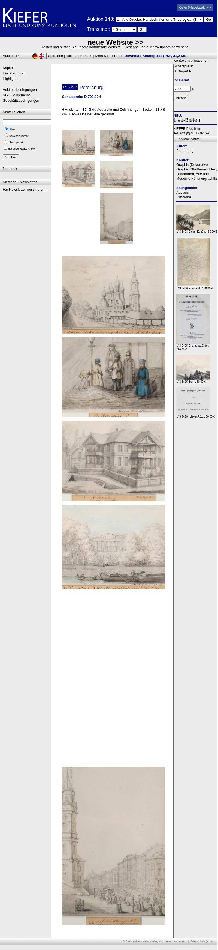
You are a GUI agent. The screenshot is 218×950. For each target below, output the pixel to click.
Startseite (55, 56)
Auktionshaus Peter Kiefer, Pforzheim (148, 941)
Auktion (71, 56)
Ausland (182, 192)
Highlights (10, 79)
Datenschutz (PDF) (201, 941)
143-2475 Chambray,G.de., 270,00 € (193, 346)
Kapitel (8, 68)
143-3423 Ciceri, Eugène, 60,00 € (196, 230)
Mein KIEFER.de (108, 56)
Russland (183, 197)
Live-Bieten (187, 120)
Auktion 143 (12, 56)
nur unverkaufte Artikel (21, 148)
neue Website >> (115, 42)
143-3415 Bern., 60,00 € (193, 380)
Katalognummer (19, 135)
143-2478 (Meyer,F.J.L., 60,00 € (195, 415)
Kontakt (86, 56)
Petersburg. (185, 151)
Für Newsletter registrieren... (25, 189)
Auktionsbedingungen (20, 90)
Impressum (180, 941)
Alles (12, 129)
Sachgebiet (16, 142)
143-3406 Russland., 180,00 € (194, 287)
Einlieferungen (14, 73)
